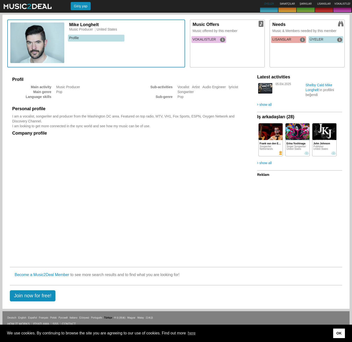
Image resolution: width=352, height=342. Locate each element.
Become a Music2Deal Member (42, 275)
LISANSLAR (288, 39)
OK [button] (339, 333)
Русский (63, 317)
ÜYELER (326, 39)
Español (32, 317)
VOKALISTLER (209, 39)
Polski (53, 317)
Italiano (73, 317)
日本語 (149, 317)
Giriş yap (80, 6)
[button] (32, 295)
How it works (18, 324)
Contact (69, 324)
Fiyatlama (41, 324)
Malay (140, 317)
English (22, 317)
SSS (55, 324)
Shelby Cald (315, 85)
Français (43, 317)
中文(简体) (119, 317)
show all (264, 105)
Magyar (131, 317)
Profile (74, 38)
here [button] (192, 333)
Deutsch (11, 317)
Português (96, 317)
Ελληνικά (84, 317)
